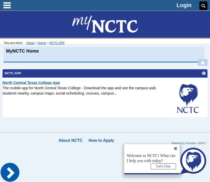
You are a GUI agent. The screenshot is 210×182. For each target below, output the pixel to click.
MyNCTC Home (22, 51)
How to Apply (101, 140)
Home (30, 43)
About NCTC (71, 140)
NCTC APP (57, 43)
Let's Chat (163, 166)
